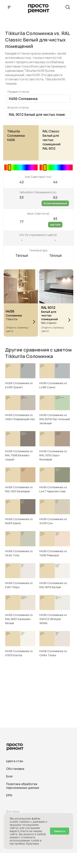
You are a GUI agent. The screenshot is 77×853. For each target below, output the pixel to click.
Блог (9, 776)
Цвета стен (14, 761)
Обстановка (15, 769)
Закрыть (59, 831)
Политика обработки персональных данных (22, 786)
